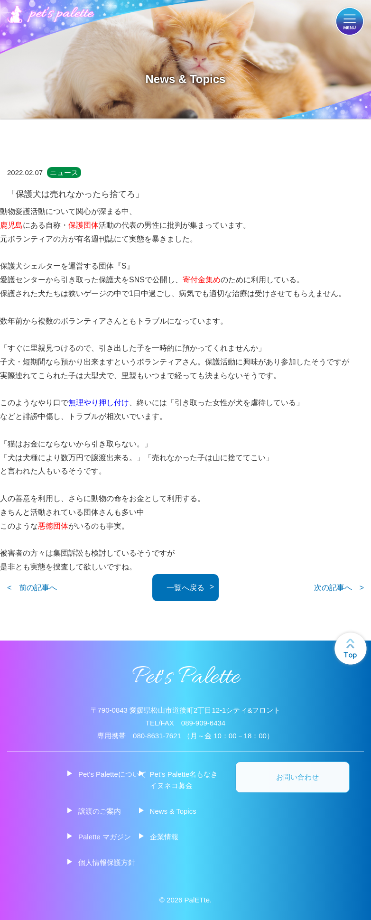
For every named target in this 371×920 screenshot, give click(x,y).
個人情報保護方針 (106, 862)
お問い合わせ (297, 777)
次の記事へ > (339, 588)
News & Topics (173, 811)
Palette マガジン (104, 837)
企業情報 (164, 837)
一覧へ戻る (185, 588)
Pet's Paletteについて (112, 774)
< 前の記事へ (32, 588)
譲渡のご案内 (99, 811)
